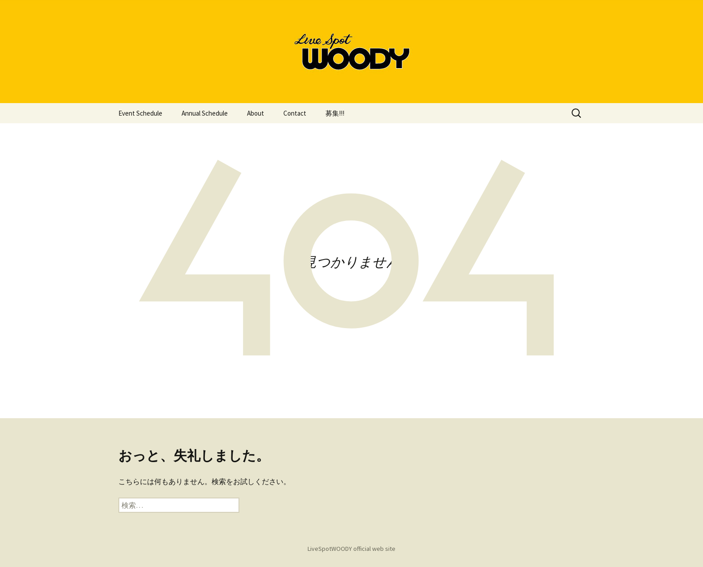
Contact (294, 113)
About (255, 113)
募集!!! (334, 113)
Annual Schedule (205, 113)
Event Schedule (140, 113)
